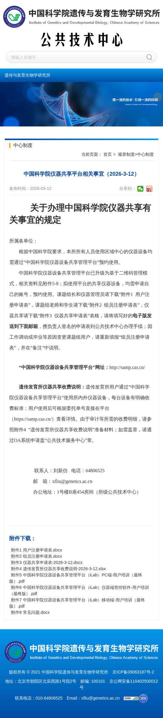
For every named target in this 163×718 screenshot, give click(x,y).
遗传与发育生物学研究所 (27, 75)
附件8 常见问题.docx (30, 612)
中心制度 (145, 154)
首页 (107, 154)
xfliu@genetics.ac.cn (72, 481)
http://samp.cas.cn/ (127, 367)
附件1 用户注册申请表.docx (36, 550)
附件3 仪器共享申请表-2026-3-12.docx (47, 562)
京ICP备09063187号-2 (133, 672)
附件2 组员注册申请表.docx (36, 556)
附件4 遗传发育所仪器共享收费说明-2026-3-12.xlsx (58, 568)
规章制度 (126, 154)
